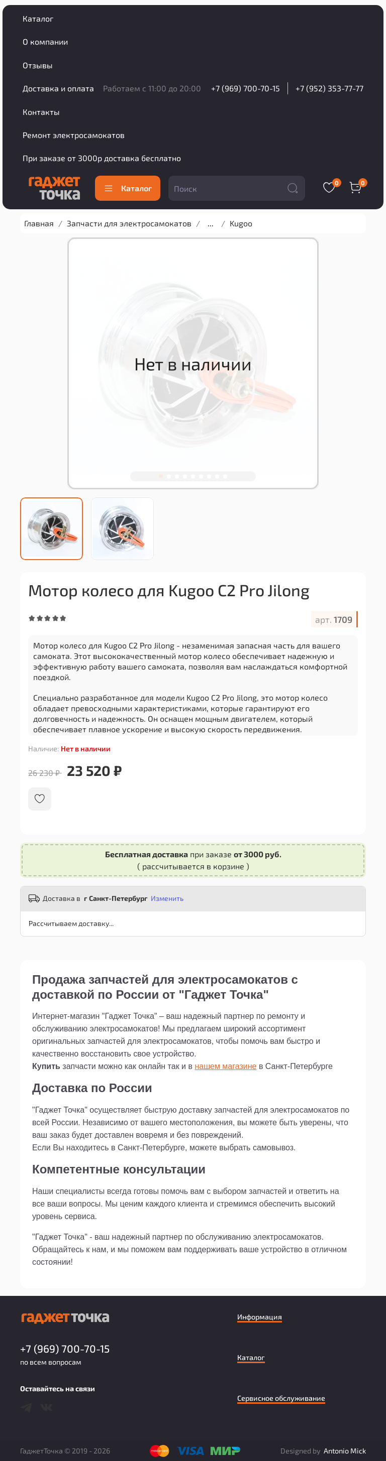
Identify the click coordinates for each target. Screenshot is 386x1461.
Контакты (41, 111)
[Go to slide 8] (217, 476)
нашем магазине (225, 1066)
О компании (45, 41)
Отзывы (38, 65)
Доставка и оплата (58, 88)
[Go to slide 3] (177, 476)
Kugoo (241, 223)
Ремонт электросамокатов (74, 135)
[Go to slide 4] (185, 476)
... (211, 223)
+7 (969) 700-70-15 (245, 88)
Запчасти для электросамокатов (129, 223)
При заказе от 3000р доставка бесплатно (102, 158)
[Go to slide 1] (161, 476)
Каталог (38, 18)
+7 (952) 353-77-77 (329, 88)
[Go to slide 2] (169, 476)
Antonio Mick (345, 1450)
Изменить (167, 898)
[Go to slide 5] (193, 476)
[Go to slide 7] (209, 476)
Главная (39, 223)
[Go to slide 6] (201, 476)
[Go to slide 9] (225, 476)
